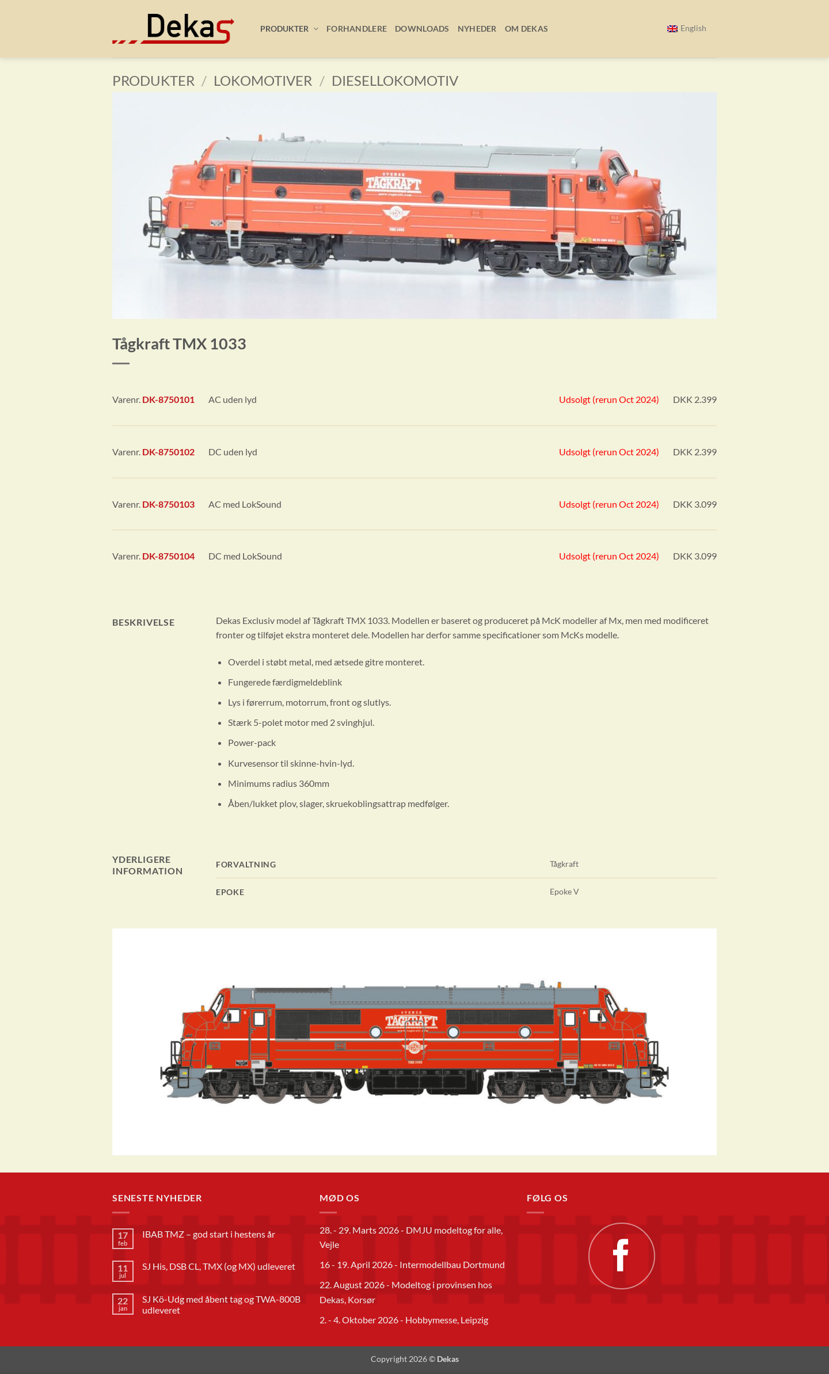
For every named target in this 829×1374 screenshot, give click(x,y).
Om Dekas (526, 28)
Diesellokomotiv (395, 80)
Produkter (153, 80)
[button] (285, 28)
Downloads (422, 28)
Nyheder (477, 28)
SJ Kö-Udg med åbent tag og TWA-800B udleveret (221, 1304)
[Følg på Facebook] (621, 1256)
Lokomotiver (263, 80)
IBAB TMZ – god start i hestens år (208, 1233)
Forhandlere (356, 28)
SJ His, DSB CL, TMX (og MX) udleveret (218, 1266)
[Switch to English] (686, 28)
